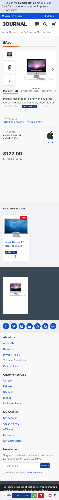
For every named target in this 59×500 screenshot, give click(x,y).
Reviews (47, 91)
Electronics (14, 32)
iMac (6, 303)
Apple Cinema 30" (14, 242)
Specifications (30, 91)
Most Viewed (34, 271)
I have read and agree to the (22, 472)
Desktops (28, 32)
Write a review (34, 121)
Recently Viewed (13, 271)
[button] (53, 69)
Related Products (14, 208)
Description (10, 91)
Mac (39, 32)
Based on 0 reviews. (13, 121)
